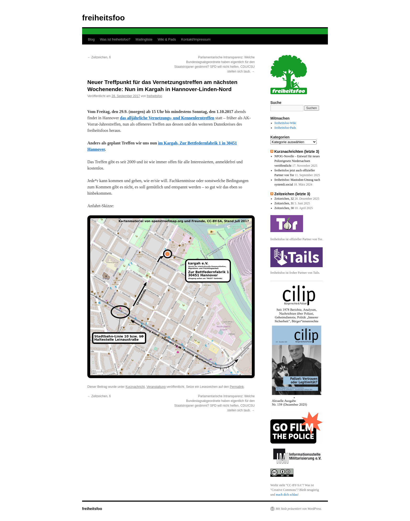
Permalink (237, 387)
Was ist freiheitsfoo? (115, 39)
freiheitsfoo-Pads (285, 128)
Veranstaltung (156, 387)
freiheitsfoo (103, 17)
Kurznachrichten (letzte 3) (296, 151)
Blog (91, 39)
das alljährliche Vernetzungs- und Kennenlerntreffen (167, 118)
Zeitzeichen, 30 (284, 208)
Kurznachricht (135, 387)
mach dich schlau (287, 494)
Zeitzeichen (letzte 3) (292, 194)
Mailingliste (144, 39)
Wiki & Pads (167, 39)
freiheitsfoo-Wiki (285, 123)
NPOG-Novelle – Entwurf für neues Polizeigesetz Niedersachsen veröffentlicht (297, 160)
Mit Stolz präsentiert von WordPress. (299, 509)
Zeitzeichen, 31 (284, 203)
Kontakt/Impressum (195, 39)
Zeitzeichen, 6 (99, 57)
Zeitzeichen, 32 (284, 198)
